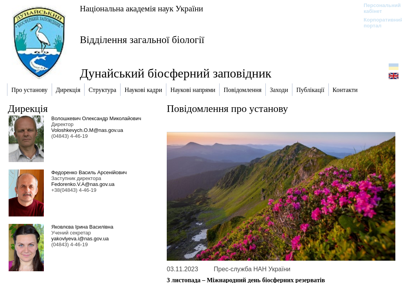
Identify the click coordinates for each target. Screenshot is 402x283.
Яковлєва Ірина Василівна (82, 227)
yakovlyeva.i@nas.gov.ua (80, 239)
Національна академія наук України (141, 8)
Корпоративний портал (378, 23)
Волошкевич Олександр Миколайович (96, 118)
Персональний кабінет (378, 8)
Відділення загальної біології (142, 39)
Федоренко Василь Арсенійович (89, 172)
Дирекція (28, 108)
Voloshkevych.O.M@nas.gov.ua (87, 130)
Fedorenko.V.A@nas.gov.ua (82, 184)
